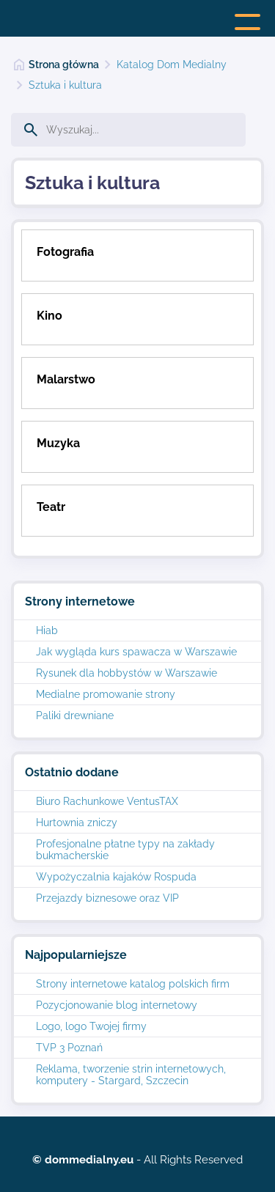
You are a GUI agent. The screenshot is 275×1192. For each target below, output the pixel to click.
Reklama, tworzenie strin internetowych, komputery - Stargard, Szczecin (131, 1074)
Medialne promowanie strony (105, 694)
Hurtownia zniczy (76, 822)
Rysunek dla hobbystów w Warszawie (126, 673)
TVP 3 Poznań (69, 1047)
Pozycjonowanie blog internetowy (116, 1005)
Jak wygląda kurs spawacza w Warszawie (136, 652)
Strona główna (64, 64)
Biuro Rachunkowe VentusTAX (107, 801)
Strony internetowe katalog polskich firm (133, 984)
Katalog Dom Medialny (172, 64)
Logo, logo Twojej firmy (91, 1026)
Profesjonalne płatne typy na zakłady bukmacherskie (125, 849)
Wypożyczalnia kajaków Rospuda (116, 877)
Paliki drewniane (75, 715)
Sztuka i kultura (65, 85)
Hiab (47, 630)
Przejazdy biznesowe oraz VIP (107, 898)
